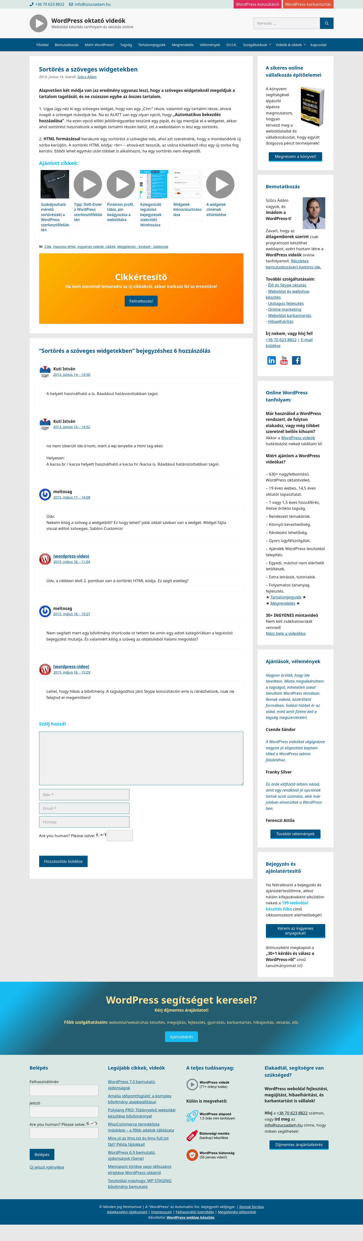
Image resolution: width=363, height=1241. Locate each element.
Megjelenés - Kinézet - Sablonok (142, 246)
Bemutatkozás (67, 44)
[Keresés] (327, 23)
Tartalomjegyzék (151, 44)
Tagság (126, 44)
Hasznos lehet (64, 246)
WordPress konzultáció (257, 4)
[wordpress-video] (71, 556)
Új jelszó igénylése (47, 1167)
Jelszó (35, 1103)
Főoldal (42, 44)
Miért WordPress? (99, 44)
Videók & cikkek (291, 44)
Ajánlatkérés (181, 1036)
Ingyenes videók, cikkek (96, 246)
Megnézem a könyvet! (295, 156)
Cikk (48, 246)
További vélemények (295, 833)
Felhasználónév (44, 1081)
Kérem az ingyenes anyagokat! (295, 930)
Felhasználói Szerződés (195, 1211)
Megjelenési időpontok (237, 1211)
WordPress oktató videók (89, 20)
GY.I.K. (231, 44)
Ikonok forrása (251, 1206)
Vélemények (210, 44)
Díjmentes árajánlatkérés (299, 1144)
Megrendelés (182, 44)
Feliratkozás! (141, 301)
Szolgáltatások (258, 44)
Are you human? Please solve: (86, 835)
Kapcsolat (319, 44)
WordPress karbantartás (308, 4)
